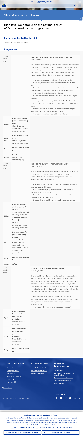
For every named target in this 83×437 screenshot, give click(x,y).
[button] (79, 2)
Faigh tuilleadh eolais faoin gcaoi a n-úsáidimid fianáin (55, 425)
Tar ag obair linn (13, 371)
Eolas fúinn (11, 368)
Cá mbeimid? (11, 382)
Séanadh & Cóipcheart (38, 368)
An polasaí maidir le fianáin (63, 378)
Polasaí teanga (59, 383)
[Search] (40, 5)
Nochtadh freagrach (37, 373)
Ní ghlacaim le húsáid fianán (60, 431)
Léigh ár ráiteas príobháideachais (24, 425)
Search (74, 5)
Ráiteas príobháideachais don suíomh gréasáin (64, 374)
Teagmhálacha (12, 379)
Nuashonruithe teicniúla (39, 371)
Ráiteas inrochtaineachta (62, 381)
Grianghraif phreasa (14, 376)
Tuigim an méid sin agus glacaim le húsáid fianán (22, 431)
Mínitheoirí (11, 373)
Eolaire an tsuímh (7, 388)
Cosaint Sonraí (59, 371)
